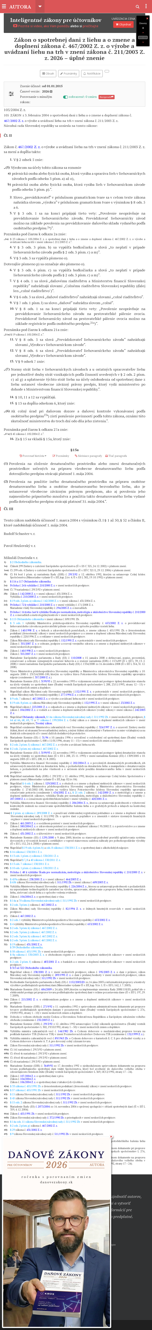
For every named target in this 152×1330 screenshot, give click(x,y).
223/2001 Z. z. (40, 707)
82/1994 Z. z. (74, 908)
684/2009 (46, 989)
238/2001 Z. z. (37, 879)
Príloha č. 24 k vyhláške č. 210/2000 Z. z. (32, 585)
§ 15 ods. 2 (16, 1102)
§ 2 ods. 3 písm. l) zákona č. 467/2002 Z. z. (33, 940)
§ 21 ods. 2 (78, 792)
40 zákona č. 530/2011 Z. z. (45, 860)
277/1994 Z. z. (68, 694)
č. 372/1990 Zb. (55, 1117)
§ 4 (11, 924)
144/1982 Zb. (65, 1031)
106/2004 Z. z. (28, 1082)
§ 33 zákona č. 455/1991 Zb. (25, 1086)
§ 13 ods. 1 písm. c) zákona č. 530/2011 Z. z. (34, 856)
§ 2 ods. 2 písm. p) (20, 1125)
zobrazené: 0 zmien (80, 96)
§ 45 (12, 1098)
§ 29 (12, 1130)
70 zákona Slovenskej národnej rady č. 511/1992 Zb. (48, 900)
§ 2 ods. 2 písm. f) (20, 962)
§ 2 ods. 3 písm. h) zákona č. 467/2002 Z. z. (34, 936)
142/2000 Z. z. (106, 792)
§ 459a (14, 879)
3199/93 (45, 681)
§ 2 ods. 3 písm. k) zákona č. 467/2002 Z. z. (34, 928)
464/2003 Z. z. (74, 879)
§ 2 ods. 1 (15, 920)
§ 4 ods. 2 (27, 783)
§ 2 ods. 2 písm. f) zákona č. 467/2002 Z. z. (33, 744)
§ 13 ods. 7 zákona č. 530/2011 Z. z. (29, 864)
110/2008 (76, 658)
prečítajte (90, 26)
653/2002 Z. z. (114, 623)
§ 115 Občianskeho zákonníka (27, 619)
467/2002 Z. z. (14, 121)
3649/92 (48, 1065)
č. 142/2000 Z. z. (27, 593)
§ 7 (23, 860)
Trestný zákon (43, 723)
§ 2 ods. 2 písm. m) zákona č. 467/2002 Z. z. (34, 749)
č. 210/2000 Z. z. (30, 596)
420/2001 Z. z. (99, 799)
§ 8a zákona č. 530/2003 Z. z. (27, 954)
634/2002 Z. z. (61, 792)
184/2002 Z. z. (28, 710)
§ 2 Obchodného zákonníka (25, 562)
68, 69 (25, 720)
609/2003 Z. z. (100, 882)
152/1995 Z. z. (69, 640)
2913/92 (72, 574)
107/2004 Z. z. (28, 1076)
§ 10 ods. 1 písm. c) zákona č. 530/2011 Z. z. (34, 868)
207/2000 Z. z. (18, 799)
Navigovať (106, 96)
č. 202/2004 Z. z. (79, 763)
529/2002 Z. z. (53, 783)
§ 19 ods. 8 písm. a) (21, 703)
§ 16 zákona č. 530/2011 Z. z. (26, 852)
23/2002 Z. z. (128, 703)
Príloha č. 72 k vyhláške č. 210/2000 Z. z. (32, 605)
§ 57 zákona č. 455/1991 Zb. (25, 1090)
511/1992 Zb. (64, 882)
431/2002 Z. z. (28, 833)
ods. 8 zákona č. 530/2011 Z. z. (63, 848)
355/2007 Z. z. (29, 643)
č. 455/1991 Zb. (26, 1113)
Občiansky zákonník (33, 717)
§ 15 (12, 1094)
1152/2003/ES (77, 982)
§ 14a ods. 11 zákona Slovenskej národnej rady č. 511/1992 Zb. (45, 1121)
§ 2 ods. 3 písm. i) (19, 905)
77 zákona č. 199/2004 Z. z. (53, 720)
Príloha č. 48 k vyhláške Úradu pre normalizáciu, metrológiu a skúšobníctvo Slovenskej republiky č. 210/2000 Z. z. (76, 872)
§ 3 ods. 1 (17, 623)
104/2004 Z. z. (28, 896)
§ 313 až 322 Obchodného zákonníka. (31, 968)
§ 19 (12, 944)
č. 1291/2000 (47, 837)
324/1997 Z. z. (107, 727)
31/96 (45, 737)
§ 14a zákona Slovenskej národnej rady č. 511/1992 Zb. (77, 717)
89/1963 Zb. (61, 1038)
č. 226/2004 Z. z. (78, 886)
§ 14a (13, 900)
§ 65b (13, 882)
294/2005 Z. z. (64, 608)
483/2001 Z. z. (52, 962)
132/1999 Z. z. (135, 1034)
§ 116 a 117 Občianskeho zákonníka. (30, 581)
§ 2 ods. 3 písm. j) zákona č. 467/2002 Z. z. (33, 932)
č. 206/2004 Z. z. (79, 803)
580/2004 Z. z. (28, 826)
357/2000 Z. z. (43, 677)
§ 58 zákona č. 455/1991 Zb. (25, 951)
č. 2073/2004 (43, 1106)
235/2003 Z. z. (45, 1020)
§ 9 (11, 1134)
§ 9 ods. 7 (15, 698)
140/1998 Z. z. (29, 630)
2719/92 (47, 1006)
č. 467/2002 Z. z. (27, 916)
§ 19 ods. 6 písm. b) (33, 848)
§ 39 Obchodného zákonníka (26, 947)
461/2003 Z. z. (28, 823)
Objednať (123, 24)
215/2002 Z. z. (29, 999)
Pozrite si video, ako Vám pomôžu (41, 26)
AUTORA (21, 6)
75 (31, 720)
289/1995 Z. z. (63, 975)
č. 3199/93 (44, 752)
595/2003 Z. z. (107, 972)
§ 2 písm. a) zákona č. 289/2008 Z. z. (32, 813)
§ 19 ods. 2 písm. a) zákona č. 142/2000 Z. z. (34, 601)
